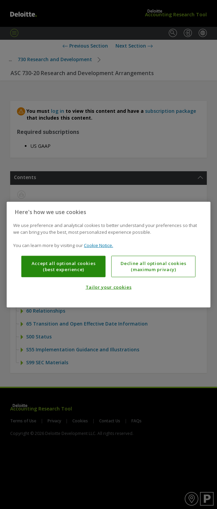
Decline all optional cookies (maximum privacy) (153, 266)
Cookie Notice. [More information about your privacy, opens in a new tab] (98, 245)
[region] (108, 255)
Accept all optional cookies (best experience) (64, 266)
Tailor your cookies (108, 287)
